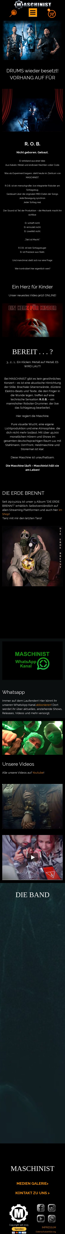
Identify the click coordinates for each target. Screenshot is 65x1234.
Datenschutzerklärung (46, 1231)
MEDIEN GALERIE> (32, 1183)
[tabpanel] (32, 74)
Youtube (38, 772)
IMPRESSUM (49, 1227)
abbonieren (43, 704)
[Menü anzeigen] (33, 12)
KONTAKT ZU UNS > (32, 1193)
